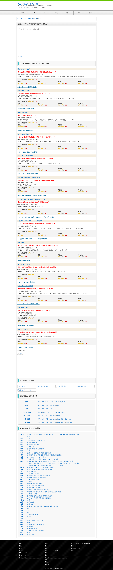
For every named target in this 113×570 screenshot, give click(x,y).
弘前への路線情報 (43, 386)
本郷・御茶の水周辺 (65, 461)
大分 (54, 422)
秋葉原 (54, 463)
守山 (31, 489)
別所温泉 (33, 479)
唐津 (28, 522)
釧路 (67, 434)
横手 (31, 444)
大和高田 (35, 498)
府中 (67, 463)
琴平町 (37, 514)
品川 (45, 461)
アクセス (20, 76)
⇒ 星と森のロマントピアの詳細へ (27, 87)
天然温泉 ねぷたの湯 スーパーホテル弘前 (30, 221)
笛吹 (44, 477)
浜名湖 (41, 483)
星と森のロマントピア (24, 69)
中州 (28, 520)
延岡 (36, 530)
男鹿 (38, 444)
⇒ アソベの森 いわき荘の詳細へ (26, 282)
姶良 (28, 532)
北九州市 (33, 520)
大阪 (39, 405)
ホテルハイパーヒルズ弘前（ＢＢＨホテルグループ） (33, 199)
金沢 (38, 473)
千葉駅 (29, 459)
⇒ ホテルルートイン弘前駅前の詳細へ (28, 173)
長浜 (48, 489)
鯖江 (50, 475)
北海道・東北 (27, 412)
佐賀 (43, 422)
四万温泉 (46, 455)
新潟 (39, 415)
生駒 (49, 498)
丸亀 (28, 514)
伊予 (28, 516)
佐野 (28, 453)
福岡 (39, 422)
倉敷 (28, 506)
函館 (47, 434)
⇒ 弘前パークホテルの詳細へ (25, 347)
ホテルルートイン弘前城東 (25, 286)
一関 (28, 440)
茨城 (56, 401)
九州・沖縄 (26, 422)
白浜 (28, 500)
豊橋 (39, 485)
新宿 (33, 461)
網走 (61, 434)
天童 (33, 447)
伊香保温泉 (52, 455)
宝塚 (31, 496)
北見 (64, 434)
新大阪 (35, 494)
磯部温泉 (59, 455)
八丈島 (61, 465)
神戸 (28, 496)
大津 (28, 489)
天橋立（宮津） (57, 492)
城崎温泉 (45, 496)
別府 (28, 528)
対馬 (42, 524)
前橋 (28, 455)
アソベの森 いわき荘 (24, 264)
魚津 (31, 471)
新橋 (75, 463)
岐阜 (47, 408)
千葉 (52, 401)
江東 (53, 465)
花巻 (44, 440)
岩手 (52, 412)
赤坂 (61, 463)
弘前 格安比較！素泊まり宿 (28, 4)
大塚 (64, 463)
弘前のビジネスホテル (24, 390)
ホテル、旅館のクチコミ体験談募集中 (81, 543)
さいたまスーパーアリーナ (35, 457)
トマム (57, 434)
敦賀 (31, 475)
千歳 (50, 434)
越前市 (42, 475)
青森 (44, 412)
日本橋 (46, 465)
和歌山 (59, 405)
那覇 (28, 534)
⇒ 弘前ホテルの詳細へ (24, 260)
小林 (33, 530)
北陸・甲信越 (27, 415)
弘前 (21, 56)
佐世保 (39, 524)
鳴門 (28, 512)
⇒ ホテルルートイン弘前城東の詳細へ (28, 304)
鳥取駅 (32, 502)
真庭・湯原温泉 (54, 506)
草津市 (39, 489)
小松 (35, 473)
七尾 (28, 473)
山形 (59, 412)
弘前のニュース (81, 386)
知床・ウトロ (31, 434)
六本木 (54, 461)
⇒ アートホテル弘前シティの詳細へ (27, 152)
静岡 (43, 408)
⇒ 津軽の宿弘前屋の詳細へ (25, 130)
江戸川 (57, 465)
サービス (80, 81)
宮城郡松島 (33, 442)
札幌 (44, 434)
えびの (29, 530)
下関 (28, 510)
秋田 (48, 412)
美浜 (35, 475)
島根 (43, 419)
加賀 (31, 473)
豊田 (42, 485)
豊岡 (40, 496)
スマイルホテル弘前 (23, 90)
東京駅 (29, 461)
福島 (63, 412)
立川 (28, 465)
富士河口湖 (36, 477)
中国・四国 (26, 419)
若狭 (38, 475)
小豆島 (32, 514)
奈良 (50, 405)
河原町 (35, 492)
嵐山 (51, 492)
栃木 (59, 401)
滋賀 (54, 405)
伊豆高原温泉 (34, 483)
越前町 (46, 475)
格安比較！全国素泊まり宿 (56, 568)
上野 (57, 463)
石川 (47, 415)
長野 (58, 415)
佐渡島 (50, 469)
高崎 (31, 455)
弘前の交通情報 (61, 386)
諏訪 (37, 479)
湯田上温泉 (44, 469)
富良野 (77, 434)
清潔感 (60, 81)
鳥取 (39, 419)
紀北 (36, 487)
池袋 (73, 461)
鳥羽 (39, 487)
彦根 (35, 489)
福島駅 (29, 449)
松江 (31, 504)
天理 (40, 498)
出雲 (28, 504)
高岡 (28, 471)
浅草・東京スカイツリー (40, 463)
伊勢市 (29, 487)
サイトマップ (75, 550)
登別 (28, 436)
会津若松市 (40, 449)
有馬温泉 (36, 496)
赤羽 (50, 465)
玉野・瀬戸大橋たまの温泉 (41, 506)
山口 (54, 419)
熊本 (50, 422)
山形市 (29, 447)
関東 (26, 401)
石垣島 (72, 422)
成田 (57, 459)
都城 (42, 530)
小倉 (42, 520)
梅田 (31, 494)
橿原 (46, 498)
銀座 (35, 465)
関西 (26, 405)
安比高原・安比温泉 (36, 440)
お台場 (49, 461)
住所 (18, 74)
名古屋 (32, 485)
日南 (39, 530)
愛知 (39, 408)
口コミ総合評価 (22, 79)
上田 (28, 479)
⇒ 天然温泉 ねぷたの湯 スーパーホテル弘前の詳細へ (32, 239)
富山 (43, 415)
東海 (26, 408)
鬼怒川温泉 (37, 453)
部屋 (19, 81)
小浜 (28, 475)
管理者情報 (75, 546)
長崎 (47, 422)
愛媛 (66, 419)
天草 (28, 526)
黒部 (35, 471)
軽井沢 (35, 455)
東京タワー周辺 (39, 461)
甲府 (41, 477)
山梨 (54, 415)
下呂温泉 (29, 481)
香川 (62, 419)
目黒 (38, 465)
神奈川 (44, 401)
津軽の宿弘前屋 (22, 112)
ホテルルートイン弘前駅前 (25, 155)
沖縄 (67, 422)
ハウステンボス (31, 524)
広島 (50, 419)
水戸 (28, 451)
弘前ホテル (21, 242)
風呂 (39, 81)
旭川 (53, 434)
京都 (47, 405)
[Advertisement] (56, 42)
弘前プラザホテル (23, 307)
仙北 (28, 444)
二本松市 (34, 449)
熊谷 (44, 457)
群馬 (63, 401)
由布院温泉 (33, 528)
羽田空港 (29, 463)
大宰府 (38, 520)
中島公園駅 (39, 434)
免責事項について (76, 548)
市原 (33, 459)
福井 (50, 415)
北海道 (40, 412)
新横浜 (51, 467)
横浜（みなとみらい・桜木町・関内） (38, 467)
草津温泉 (40, 455)
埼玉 (48, 401)
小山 (31, 453)
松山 (31, 516)
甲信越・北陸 (23, 552)
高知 (70, 419)
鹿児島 (63, 422)
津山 (31, 506)
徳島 (58, 419)
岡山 (47, 419)
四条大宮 (47, 492)
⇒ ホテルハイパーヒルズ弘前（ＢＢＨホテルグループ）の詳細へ (36, 217)
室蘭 (73, 434)
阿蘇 (31, 526)
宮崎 (58, 422)
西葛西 (49, 463)
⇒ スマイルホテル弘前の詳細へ (26, 108)
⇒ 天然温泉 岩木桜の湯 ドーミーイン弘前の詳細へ (32, 195)
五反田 (42, 465)
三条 (31, 469)
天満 (28, 494)
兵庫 (43, 405)
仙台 (28, 442)
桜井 (43, 498)
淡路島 (50, 496)
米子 (28, 502)
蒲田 (78, 463)
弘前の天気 (21, 386)
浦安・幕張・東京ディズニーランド (45, 459)
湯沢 (35, 444)
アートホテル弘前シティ (25, 134)
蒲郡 (36, 485)
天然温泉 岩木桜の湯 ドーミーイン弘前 (29, 177)
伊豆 (28, 483)
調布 (31, 465)
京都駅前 (29, 492)
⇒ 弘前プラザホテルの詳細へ (25, 325)
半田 (28, 485)
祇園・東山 (40, 492)
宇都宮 (42, 453)
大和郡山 (29, 498)
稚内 (70, 434)
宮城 (56, 412)
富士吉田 (29, 477)
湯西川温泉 (48, 453)
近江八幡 (43, 489)
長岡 (28, 469)
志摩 (33, 487)
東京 (39, 401)
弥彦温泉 (38, 469)
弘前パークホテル (23, 329)
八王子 (71, 463)
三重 (50, 408)
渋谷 (57, 461)
